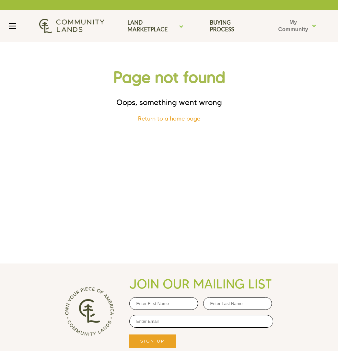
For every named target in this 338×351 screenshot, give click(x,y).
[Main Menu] (12, 26)
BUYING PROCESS (222, 26)
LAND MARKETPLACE (155, 26)
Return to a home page (169, 118)
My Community (297, 25)
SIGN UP (152, 341)
